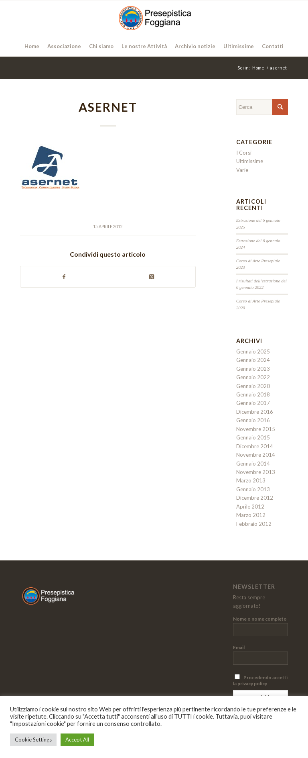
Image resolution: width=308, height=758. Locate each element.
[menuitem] (31, 46)
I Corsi (243, 152)
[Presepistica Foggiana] (154, 18)
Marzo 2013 (250, 480)
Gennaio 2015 (253, 437)
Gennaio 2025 (253, 351)
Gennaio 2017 (253, 403)
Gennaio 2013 (253, 489)
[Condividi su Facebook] (64, 276)
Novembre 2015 (255, 429)
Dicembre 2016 (254, 412)
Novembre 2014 (255, 455)
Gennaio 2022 (253, 377)
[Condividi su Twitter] (151, 276)
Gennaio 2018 (253, 394)
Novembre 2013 (255, 472)
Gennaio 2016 (253, 420)
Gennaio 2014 (253, 463)
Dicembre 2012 (254, 497)
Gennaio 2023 (253, 369)
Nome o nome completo (260, 619)
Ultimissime (249, 161)
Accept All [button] (77, 739)
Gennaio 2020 (253, 386)
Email (239, 647)
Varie (242, 170)
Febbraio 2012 (254, 524)
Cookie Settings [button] (33, 739)
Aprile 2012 (250, 506)
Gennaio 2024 (253, 360)
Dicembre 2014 (254, 446)
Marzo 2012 (250, 515)
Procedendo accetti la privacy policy (260, 680)
